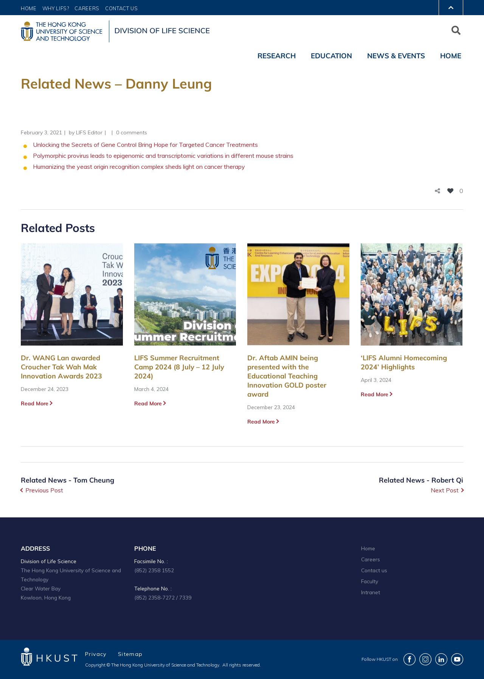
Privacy (96, 654)
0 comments (131, 132)
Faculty (369, 581)
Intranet (370, 592)
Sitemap (130, 654)
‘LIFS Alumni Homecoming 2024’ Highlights (404, 362)
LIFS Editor (89, 132)
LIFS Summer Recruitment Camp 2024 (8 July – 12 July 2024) (179, 367)
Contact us (374, 570)
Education (331, 55)
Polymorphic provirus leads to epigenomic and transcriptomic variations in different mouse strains (163, 155)
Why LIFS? (55, 8)
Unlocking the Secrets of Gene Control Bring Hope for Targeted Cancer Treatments (145, 144)
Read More (34, 403)
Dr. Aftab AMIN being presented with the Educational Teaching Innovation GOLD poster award (286, 376)
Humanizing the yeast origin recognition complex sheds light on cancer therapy (139, 166)
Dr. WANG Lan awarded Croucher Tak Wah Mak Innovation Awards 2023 (61, 367)
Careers (86, 8)
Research (277, 55)
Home (29, 8)
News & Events (396, 55)
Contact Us (121, 8)
